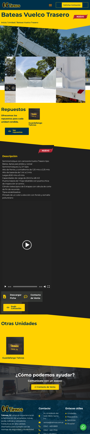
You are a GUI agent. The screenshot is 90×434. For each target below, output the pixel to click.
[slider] (25, 286)
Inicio (3, 22)
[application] (27, 245)
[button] (50, 5)
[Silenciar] (45, 286)
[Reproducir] (5, 286)
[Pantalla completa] (48, 286)
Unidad (11, 22)
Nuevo (80, 17)
